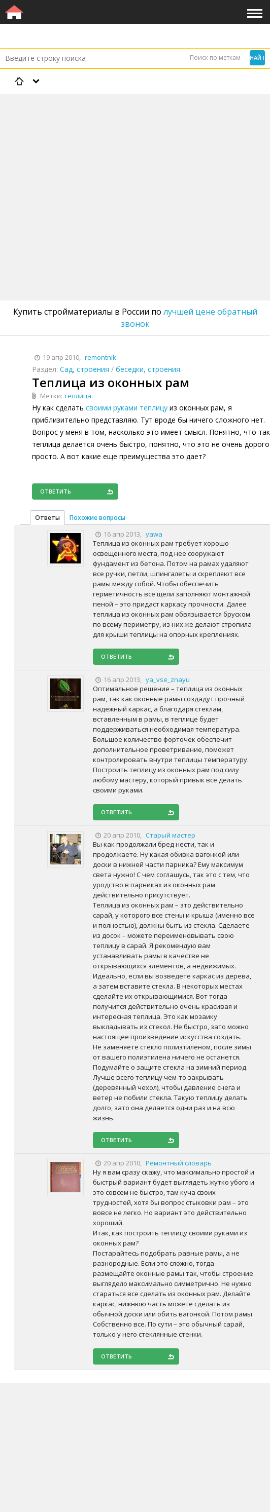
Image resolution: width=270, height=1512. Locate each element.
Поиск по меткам (215, 57)
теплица (77, 395)
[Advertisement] (135, 171)
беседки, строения (148, 369)
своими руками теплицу (126, 407)
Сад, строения (84, 369)
